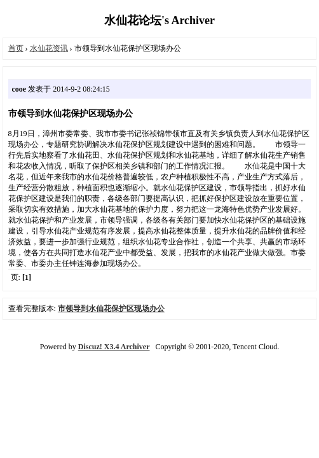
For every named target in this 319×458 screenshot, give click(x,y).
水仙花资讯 (49, 48)
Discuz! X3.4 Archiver (114, 346)
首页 (16, 48)
